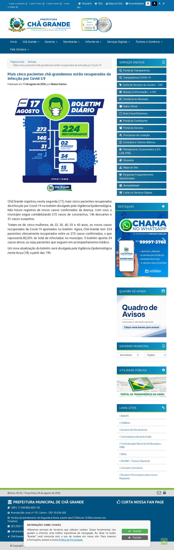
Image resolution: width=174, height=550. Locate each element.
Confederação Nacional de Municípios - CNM (140, 445)
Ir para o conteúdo (18, 4)
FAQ (99, 3)
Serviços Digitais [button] (118, 42)
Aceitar (134, 531)
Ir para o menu (37, 4)
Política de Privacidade (71, 539)
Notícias (32, 61)
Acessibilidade (135, 3)
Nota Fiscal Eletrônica (133, 113)
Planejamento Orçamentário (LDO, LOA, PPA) (140, 151)
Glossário (85, 3)
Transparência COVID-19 (135, 77)
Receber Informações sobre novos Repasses (138, 477)
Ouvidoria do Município (133, 99)
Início (13, 42)
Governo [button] (51, 42)
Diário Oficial (128, 106)
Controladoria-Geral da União (135, 436)
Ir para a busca (54, 4)
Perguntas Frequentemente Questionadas (136, 176)
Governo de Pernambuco (133, 430)
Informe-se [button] (93, 42)
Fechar (134, 537)
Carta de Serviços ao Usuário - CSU (141, 84)
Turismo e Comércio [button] (149, 42)
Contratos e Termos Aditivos (137, 142)
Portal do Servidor (131, 127)
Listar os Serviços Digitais (135, 192)
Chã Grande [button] (31, 42)
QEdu (122, 454)
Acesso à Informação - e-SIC (137, 92)
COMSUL (124, 423)
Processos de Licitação (134, 135)
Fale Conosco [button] (19, 49)
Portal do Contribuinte (133, 120)
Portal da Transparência (134, 70)
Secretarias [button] (71, 42)
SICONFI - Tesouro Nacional (134, 461)
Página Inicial (17, 61)
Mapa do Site (114, 3)
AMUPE (124, 416)
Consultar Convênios (131, 468)
